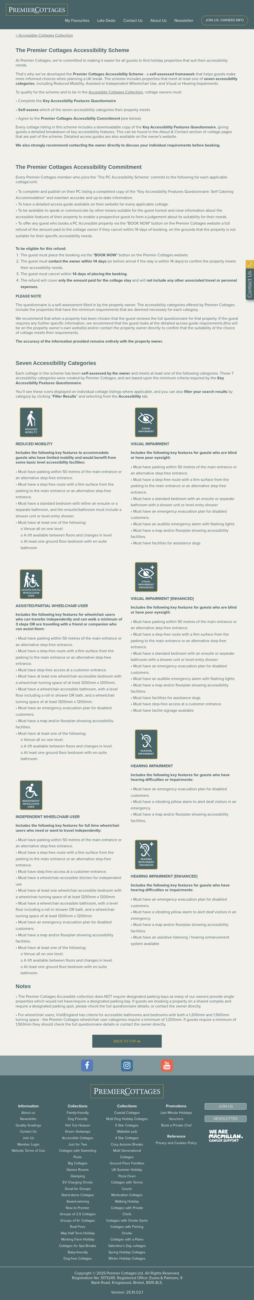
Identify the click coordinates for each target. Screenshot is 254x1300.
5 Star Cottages (127, 1125)
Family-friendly (78, 1113)
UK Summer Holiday (127, 1170)
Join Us (28, 1138)
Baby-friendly (78, 1252)
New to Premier (78, 1208)
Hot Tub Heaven (77, 1125)
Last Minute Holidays (176, 1113)
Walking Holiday (127, 1201)
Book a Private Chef (176, 1125)
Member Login (28, 1144)
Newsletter (28, 1119)
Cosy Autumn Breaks (127, 1144)
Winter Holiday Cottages (126, 1258)
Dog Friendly (78, 1119)
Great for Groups (78, 1189)
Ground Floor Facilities (127, 1163)
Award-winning (77, 1201)
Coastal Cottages (127, 1113)
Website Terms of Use (28, 1151)
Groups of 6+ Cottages (77, 1220)
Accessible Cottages (77, 1138)
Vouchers (176, 1119)
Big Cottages (78, 1163)
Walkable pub (127, 1131)
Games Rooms (77, 1170)
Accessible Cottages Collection (116, 92)
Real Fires (77, 1227)
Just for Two (77, 1144)
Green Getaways (78, 1131)
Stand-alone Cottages (77, 1195)
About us (28, 1113)
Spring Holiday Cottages (126, 1252)
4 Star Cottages (127, 1138)
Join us (225, 1106)
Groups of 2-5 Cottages (78, 1214)
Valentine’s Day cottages (127, 1246)
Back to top (127, 1041)
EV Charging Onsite (78, 1182)
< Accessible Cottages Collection (44, 35)
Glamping (77, 1176)
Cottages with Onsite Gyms (127, 1220)
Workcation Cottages (127, 1195)
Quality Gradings (28, 1125)
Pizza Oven (127, 1176)
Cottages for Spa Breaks (77, 1246)
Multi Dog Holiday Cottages (127, 1119)
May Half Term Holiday (78, 1233)
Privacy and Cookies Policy (176, 1143)
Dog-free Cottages (78, 1258)
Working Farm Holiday (78, 1239)
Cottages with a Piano (126, 1239)
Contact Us (132, 21)
